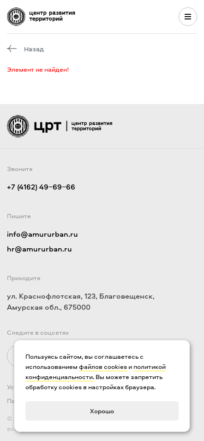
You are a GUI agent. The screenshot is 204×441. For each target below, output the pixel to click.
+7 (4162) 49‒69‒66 (41, 187)
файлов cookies (103, 366)
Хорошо (102, 410)
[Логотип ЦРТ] (41, 16)
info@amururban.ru (42, 234)
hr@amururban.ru (39, 249)
